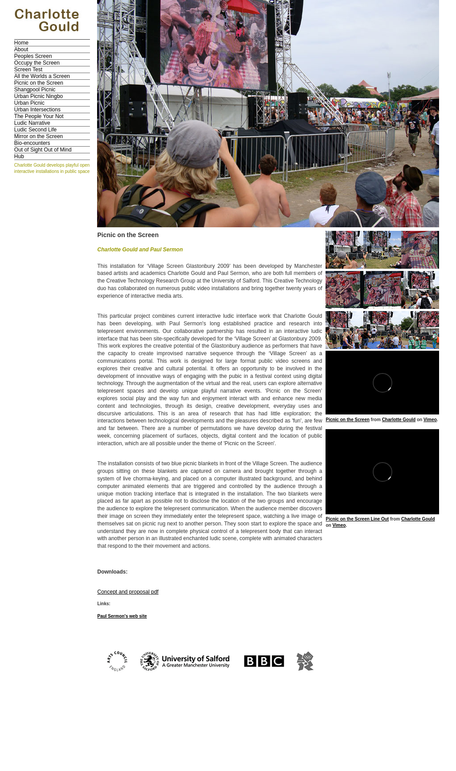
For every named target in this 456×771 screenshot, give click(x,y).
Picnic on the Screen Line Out (357, 519)
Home (21, 43)
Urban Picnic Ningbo (38, 96)
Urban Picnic (29, 103)
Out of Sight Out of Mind (43, 150)
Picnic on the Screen (38, 83)
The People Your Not (39, 116)
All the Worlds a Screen (42, 76)
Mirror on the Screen (38, 136)
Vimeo (430, 419)
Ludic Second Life (35, 130)
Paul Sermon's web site (122, 616)
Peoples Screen (33, 56)
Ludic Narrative (32, 123)
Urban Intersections (37, 110)
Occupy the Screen (37, 63)
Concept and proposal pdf (127, 592)
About (21, 49)
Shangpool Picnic (35, 89)
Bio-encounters (32, 143)
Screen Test (28, 69)
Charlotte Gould (399, 419)
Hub (19, 156)
